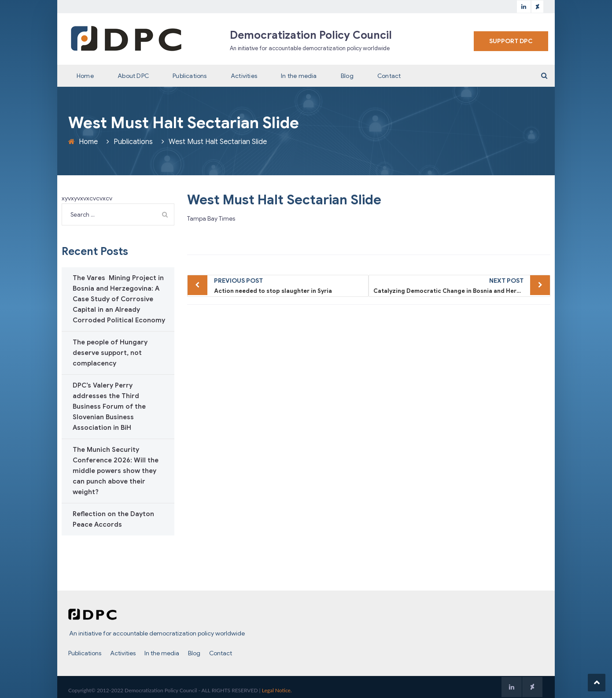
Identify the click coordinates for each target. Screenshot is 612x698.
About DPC (133, 76)
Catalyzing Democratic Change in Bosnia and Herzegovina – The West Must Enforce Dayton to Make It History (461, 285)
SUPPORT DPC (511, 41)
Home (85, 76)
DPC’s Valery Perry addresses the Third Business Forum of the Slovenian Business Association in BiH (109, 406)
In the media (299, 76)
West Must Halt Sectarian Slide (284, 200)
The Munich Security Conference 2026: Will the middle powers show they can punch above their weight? (116, 471)
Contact (389, 76)
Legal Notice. (277, 690)
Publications (189, 76)
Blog (347, 76)
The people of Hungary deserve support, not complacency (110, 352)
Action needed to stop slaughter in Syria (289, 285)
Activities (244, 76)
